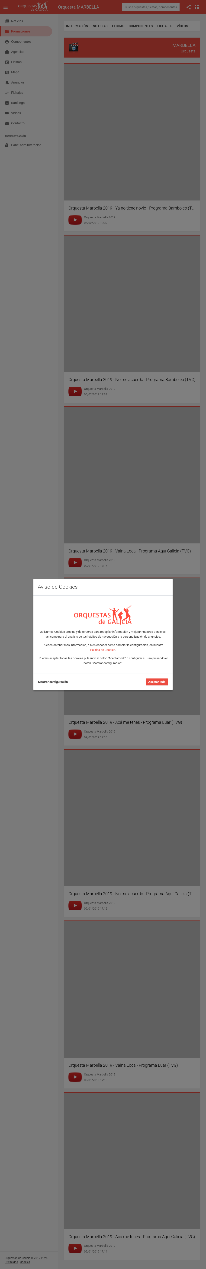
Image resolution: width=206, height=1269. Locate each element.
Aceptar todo (156, 682)
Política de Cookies (102, 650)
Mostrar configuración (53, 682)
